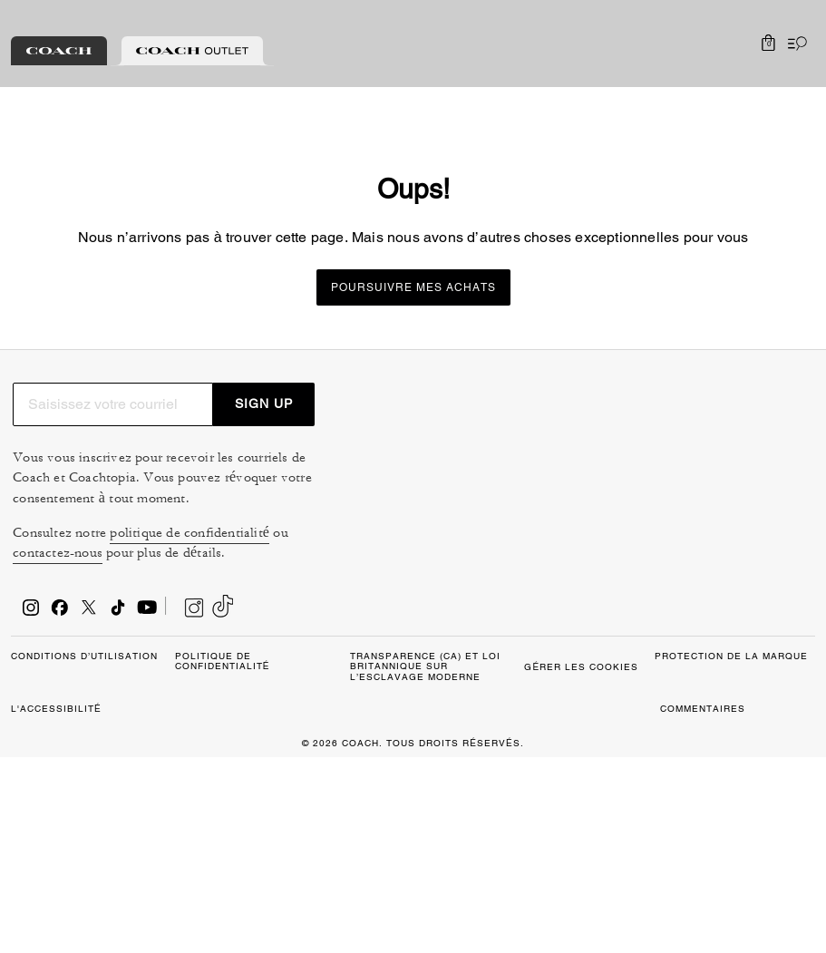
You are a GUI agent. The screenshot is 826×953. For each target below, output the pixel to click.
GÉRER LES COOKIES (110, 904)
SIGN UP (766, 421)
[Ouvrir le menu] (793, 43)
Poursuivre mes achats (413, 287)
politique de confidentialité (723, 570)
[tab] (59, 50)
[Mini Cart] (768, 43)
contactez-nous (610, 591)
